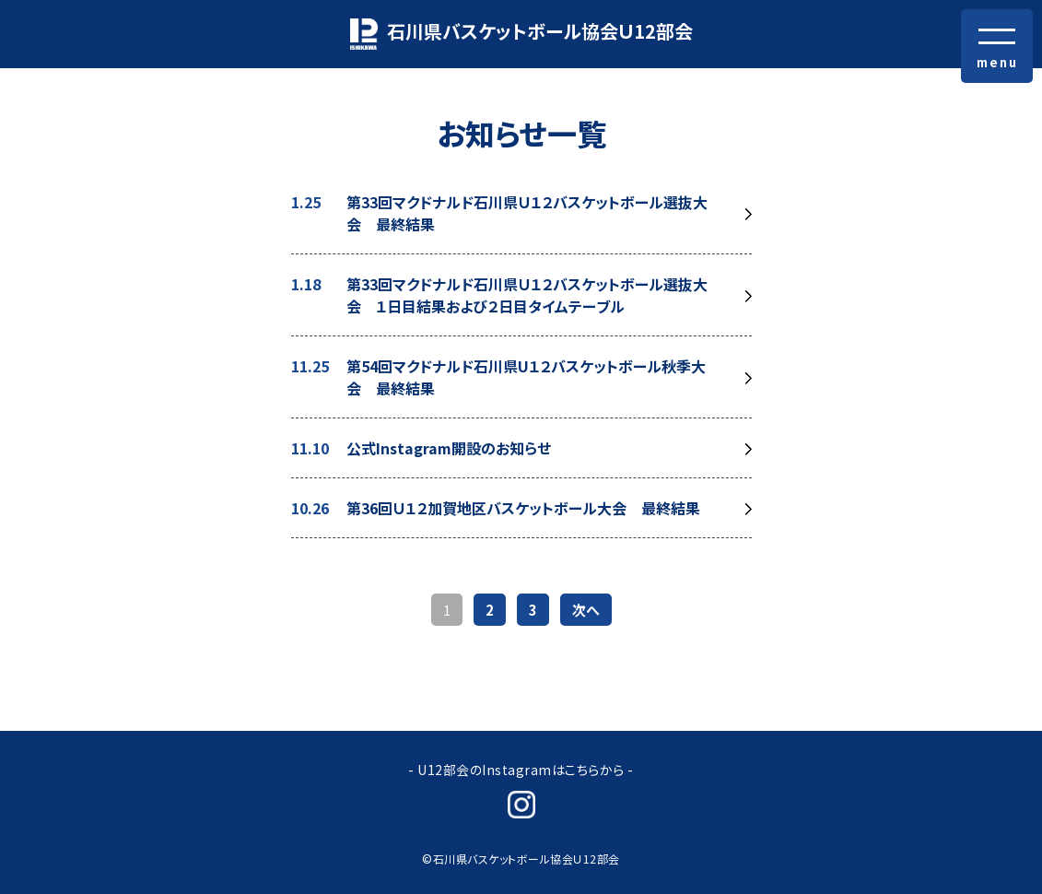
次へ (586, 609)
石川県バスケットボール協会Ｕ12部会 (521, 34)
